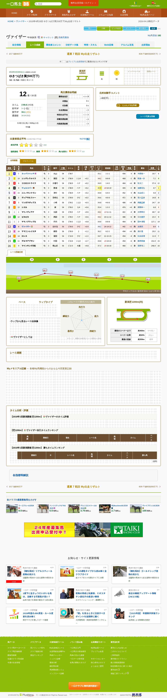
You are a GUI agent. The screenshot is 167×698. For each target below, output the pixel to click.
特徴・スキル (90, 44)
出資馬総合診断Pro (57, 651)
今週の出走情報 (14, 662)
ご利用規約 (115, 655)
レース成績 (35, 44)
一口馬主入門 (75, 648)
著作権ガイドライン (119, 659)
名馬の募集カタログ (78, 662)
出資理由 (145, 44)
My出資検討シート (57, 648)
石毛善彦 (141, 216)
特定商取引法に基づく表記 (121, 666)
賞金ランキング (36, 655)
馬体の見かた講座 (77, 655)
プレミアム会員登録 (76, 62)
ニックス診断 (55, 659)
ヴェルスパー (28, 188)
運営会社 (115, 670)
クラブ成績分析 (36, 651)
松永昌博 (141, 236)
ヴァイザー (21, 21)
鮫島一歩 (141, 178)
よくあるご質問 (97, 666)
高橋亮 (140, 226)
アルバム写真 (127, 44)
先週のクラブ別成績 (16, 659)
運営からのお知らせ (119, 648)
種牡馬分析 (54, 666)
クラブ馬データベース (16, 648)
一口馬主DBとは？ (135, 4)
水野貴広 (141, 212)
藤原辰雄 (141, 241)
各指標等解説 (20, 475)
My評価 (83, 139)
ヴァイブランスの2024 (150, 505)
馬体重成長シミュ (57, 670)
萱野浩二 (141, 245)
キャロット (48, 37)
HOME (11, 21)
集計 (88, 139)
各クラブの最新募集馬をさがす (22, 500)
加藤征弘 (141, 188)
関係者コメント (53, 44)
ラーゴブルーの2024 (26, 505)
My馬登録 (152, 35)
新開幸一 (141, 207)
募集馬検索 (12, 655)
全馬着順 (13, 160)
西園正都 (141, 202)
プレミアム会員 (97, 651)
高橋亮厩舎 (63, 37)
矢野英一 (141, 173)
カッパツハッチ (29, 173)
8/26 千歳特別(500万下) (148, 54)
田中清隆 (141, 221)
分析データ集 (72, 44)
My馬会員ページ (97, 648)
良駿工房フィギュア (120, 673)
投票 (153, 28)
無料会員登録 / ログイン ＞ (83, 3)
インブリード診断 (57, 673)
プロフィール (28, 161)
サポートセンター (98, 659)
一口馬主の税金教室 (78, 651)
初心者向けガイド (98, 662)
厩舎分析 (53, 662)
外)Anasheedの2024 (119, 505)
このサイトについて (119, 651)
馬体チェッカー (56, 655)
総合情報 (16, 44)
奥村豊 (140, 231)
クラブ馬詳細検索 (15, 651)
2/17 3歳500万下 (16, 54)
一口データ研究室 (77, 659)
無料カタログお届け (153, 4)
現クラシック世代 (37, 648)
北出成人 (141, 192)
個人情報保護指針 (118, 662)
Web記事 (108, 44)
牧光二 (140, 183)
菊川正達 (141, 197)
